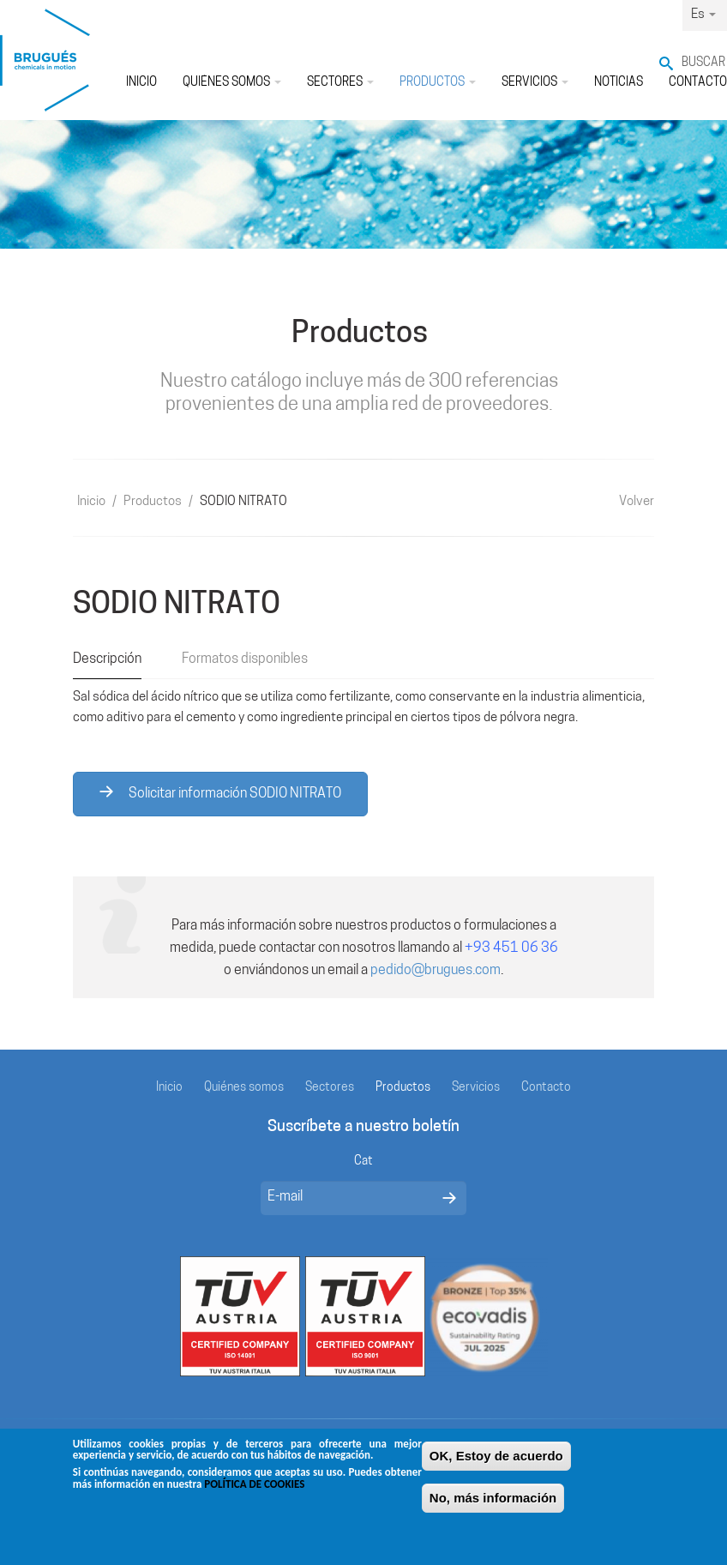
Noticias (618, 82)
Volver (636, 502)
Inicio (141, 82)
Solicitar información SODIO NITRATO (220, 793)
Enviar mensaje (449, 1198)
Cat (363, 1161)
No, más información (493, 1504)
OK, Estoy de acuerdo (496, 1462)
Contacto (546, 1087)
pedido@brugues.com (435, 971)
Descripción (107, 659)
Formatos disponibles (245, 659)
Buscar (703, 63)
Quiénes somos (232, 82)
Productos (438, 82)
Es (703, 15)
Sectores (340, 82)
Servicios (535, 82)
